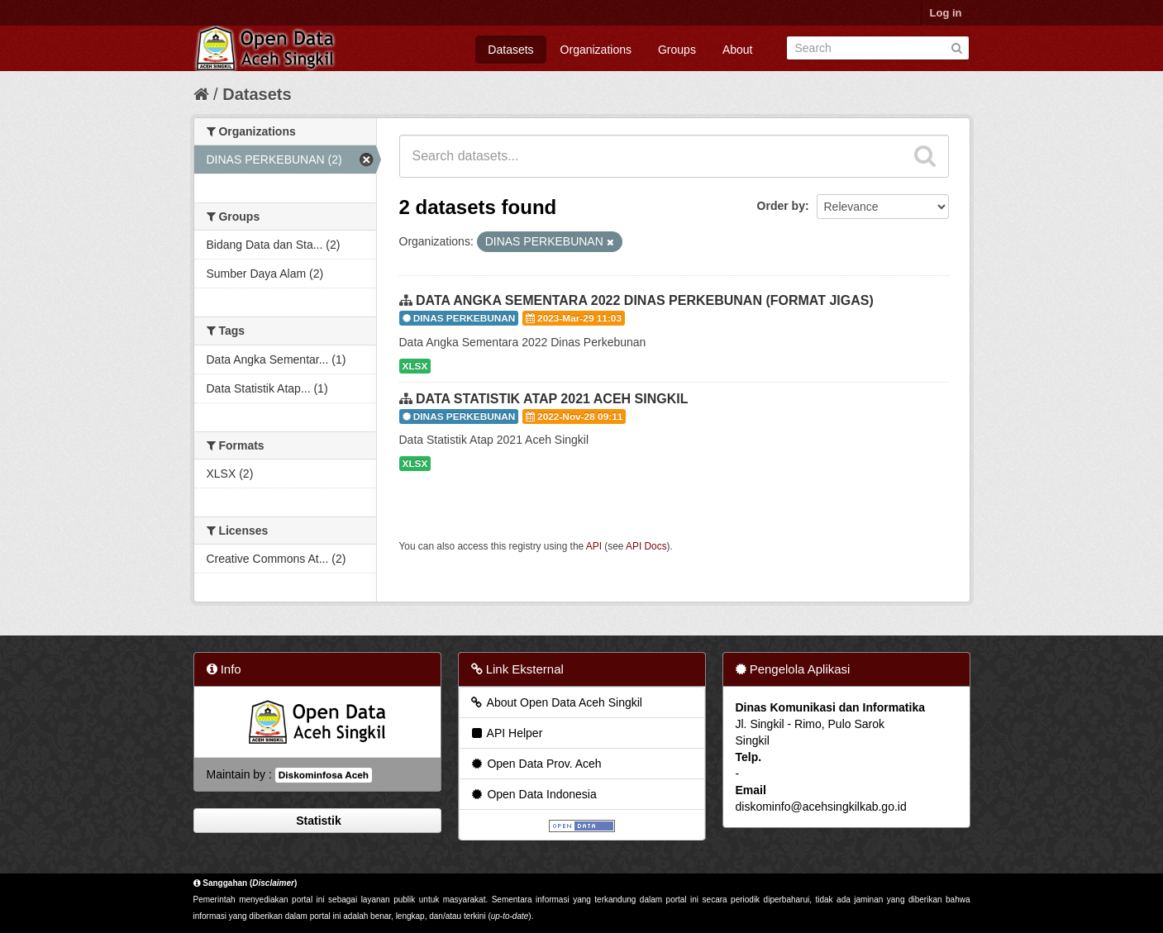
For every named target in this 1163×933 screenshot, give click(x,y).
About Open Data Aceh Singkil (555, 702)
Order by (781, 205)
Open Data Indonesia (533, 794)
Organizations (596, 49)
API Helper (506, 733)
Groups (677, 49)
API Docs (646, 546)
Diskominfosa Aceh (324, 775)
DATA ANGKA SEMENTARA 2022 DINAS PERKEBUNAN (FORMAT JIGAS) (645, 300)
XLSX (415, 366)
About (737, 49)
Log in (946, 13)
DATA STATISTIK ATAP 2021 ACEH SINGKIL (552, 399)
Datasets (510, 49)
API (594, 546)
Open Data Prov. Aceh (535, 763)
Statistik (317, 820)
